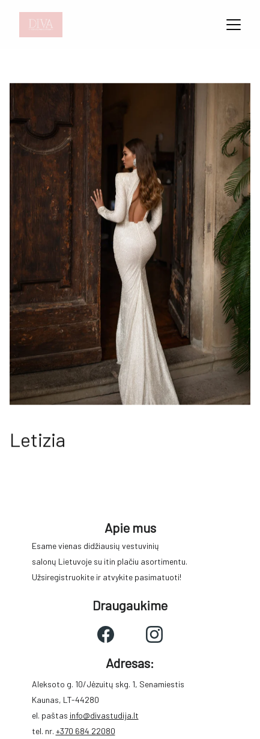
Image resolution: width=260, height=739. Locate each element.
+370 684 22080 (85, 731)
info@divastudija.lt (104, 715)
